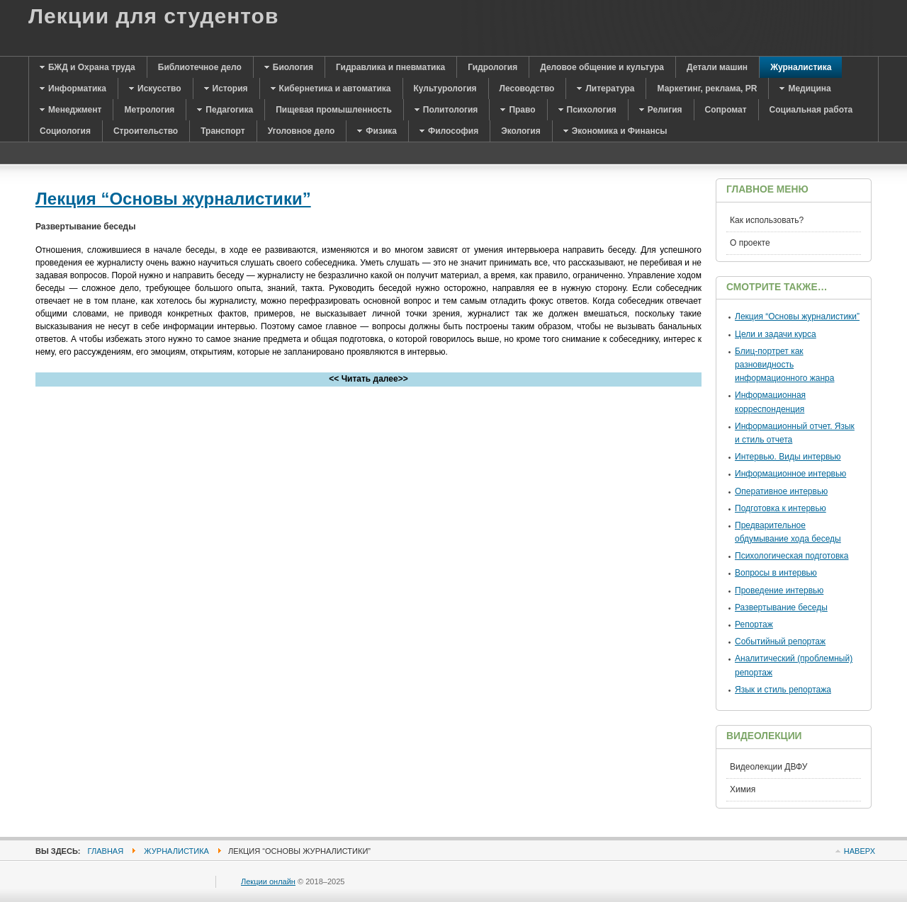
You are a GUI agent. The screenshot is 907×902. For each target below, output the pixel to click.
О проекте (750, 243)
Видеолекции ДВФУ (768, 767)
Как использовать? (767, 220)
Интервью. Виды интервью (788, 457)
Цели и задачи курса (775, 334)
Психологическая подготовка (791, 556)
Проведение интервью (779, 590)
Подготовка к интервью (780, 508)
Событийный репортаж (780, 641)
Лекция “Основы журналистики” (173, 198)
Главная (106, 851)
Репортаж (754, 624)
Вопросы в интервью (776, 573)
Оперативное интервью (781, 491)
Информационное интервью (790, 474)
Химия (742, 789)
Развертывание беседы (781, 607)
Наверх (859, 851)
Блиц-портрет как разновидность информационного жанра (784, 364)
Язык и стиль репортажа (783, 690)
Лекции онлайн (268, 881)
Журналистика (176, 851)
